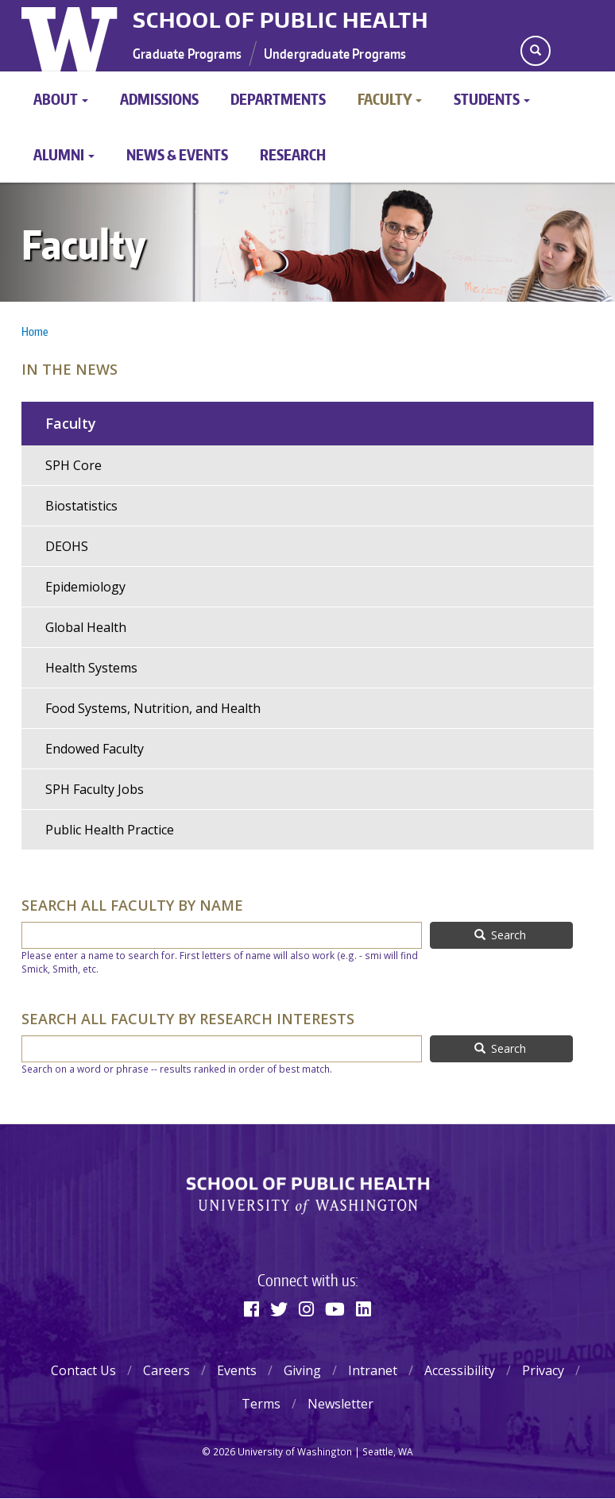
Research (293, 154)
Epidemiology (85, 586)
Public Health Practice (109, 829)
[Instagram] (306, 1308)
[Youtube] (335, 1308)
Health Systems (91, 667)
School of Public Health (280, 20)
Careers (166, 1370)
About (60, 99)
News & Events (177, 154)
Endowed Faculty (94, 748)
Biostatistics (81, 505)
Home (34, 331)
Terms (261, 1403)
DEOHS (66, 546)
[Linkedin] (363, 1308)
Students (492, 99)
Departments (278, 99)
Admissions (159, 99)
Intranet (372, 1370)
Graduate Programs (187, 53)
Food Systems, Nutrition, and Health (153, 708)
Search (500, 934)
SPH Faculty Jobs (94, 789)
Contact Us (83, 1370)
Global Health (85, 627)
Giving (302, 1370)
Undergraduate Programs (335, 53)
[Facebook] (251, 1308)
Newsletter (340, 1403)
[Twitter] (279, 1308)
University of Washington (71, 35)
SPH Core (73, 465)
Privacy (543, 1370)
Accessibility (459, 1370)
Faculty (390, 99)
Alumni (64, 154)
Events (237, 1370)
